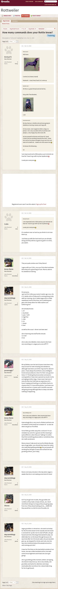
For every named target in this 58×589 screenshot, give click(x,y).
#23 (23, 258)
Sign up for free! (41, 204)
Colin (24, 38)
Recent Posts (5, 23)
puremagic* (9, 370)
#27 (23, 467)
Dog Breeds (39, 1)
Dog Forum (29, 1)
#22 (23, 213)
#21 (23, 46)
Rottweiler (14, 38)
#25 (23, 359)
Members (15, 21)
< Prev (11, 41)
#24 (23, 287)
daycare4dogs (9, 298)
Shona (6, 506)
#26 (23, 407)
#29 (23, 523)
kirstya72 (8, 57)
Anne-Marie (8, 269)
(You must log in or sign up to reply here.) (44, 582)
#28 (23, 495)
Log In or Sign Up (50, 4)
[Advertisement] (29, 188)
